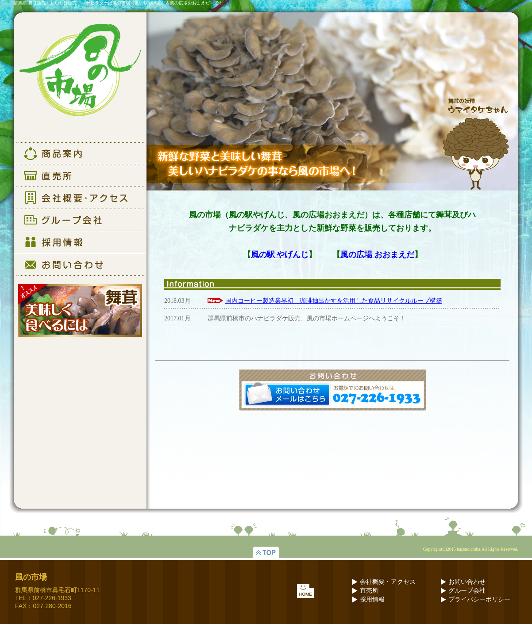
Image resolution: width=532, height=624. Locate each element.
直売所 (369, 590)
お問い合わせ (467, 581)
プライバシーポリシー (479, 599)
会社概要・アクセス (388, 581)
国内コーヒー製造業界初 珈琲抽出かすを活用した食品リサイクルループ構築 (333, 300)
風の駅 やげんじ (280, 254)
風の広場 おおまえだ (377, 254)
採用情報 (372, 599)
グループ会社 (467, 590)
